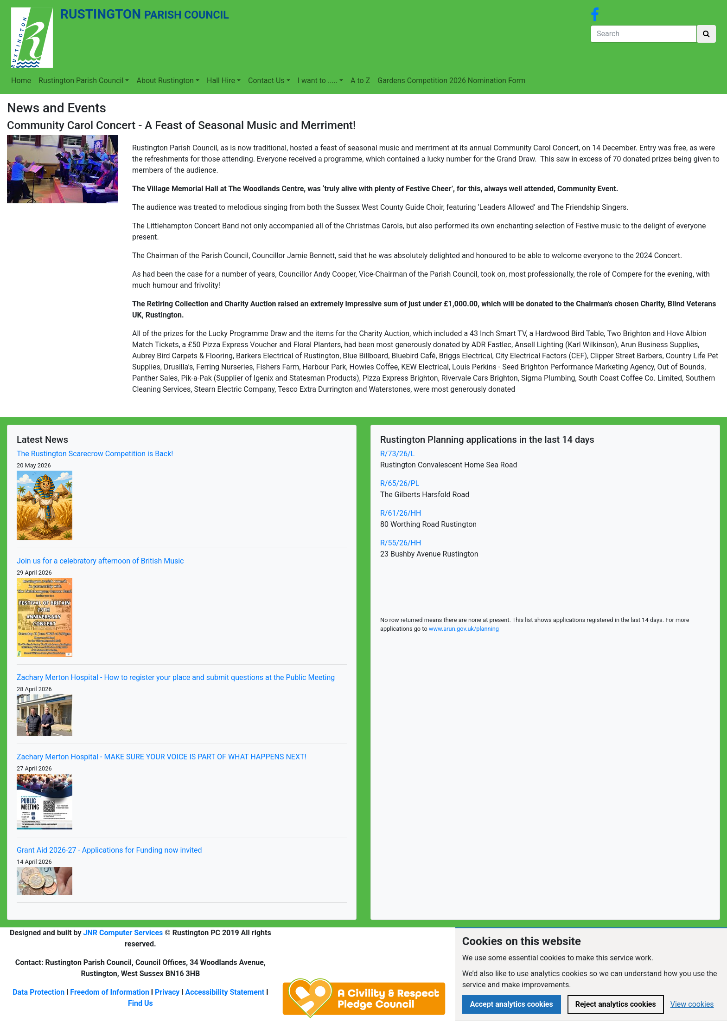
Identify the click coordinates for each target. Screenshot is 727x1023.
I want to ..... (318, 80)
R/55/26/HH (400, 542)
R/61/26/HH (400, 513)
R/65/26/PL (399, 483)
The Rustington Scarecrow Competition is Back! (95, 453)
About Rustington (165, 80)
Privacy (167, 992)
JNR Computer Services (123, 932)
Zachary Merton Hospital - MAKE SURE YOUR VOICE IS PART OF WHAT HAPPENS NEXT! (161, 756)
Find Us (140, 1003)
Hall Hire (221, 80)
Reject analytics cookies (615, 1004)
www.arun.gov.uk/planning (464, 628)
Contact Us (266, 80)
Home (21, 80)
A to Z (360, 80)
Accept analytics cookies (511, 1004)
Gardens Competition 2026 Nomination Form (451, 80)
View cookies (692, 1004)
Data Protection (38, 992)
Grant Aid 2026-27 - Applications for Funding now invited (109, 850)
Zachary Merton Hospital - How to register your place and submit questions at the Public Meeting (176, 677)
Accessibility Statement (225, 992)
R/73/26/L (397, 453)
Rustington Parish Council (80, 80)
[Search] (644, 34)
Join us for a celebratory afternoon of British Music (100, 561)
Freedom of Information (109, 992)
